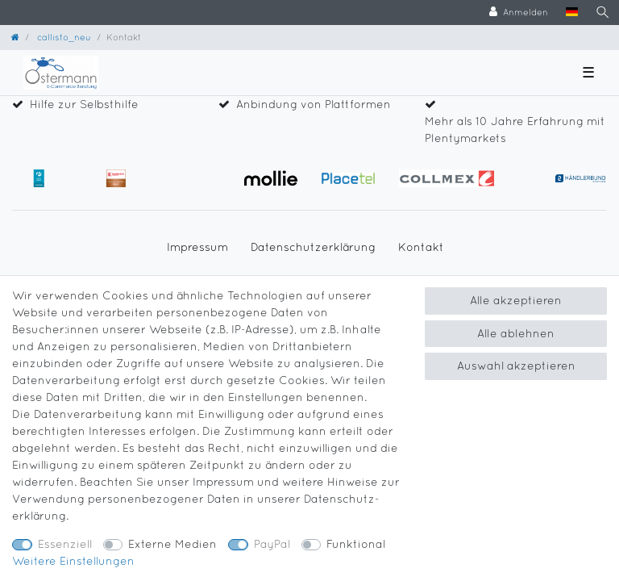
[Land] (572, 12)
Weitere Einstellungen (73, 560)
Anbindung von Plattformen (313, 104)
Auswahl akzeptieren (516, 365)
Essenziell (65, 543)
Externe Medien (172, 543)
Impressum (197, 246)
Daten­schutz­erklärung (313, 246)
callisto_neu (63, 36)
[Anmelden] (518, 12)
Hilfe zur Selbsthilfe (84, 104)
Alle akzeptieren (516, 300)
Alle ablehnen (516, 333)
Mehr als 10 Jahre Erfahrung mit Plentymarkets (515, 129)
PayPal (272, 543)
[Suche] (603, 12)
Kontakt (421, 246)
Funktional (355, 543)
